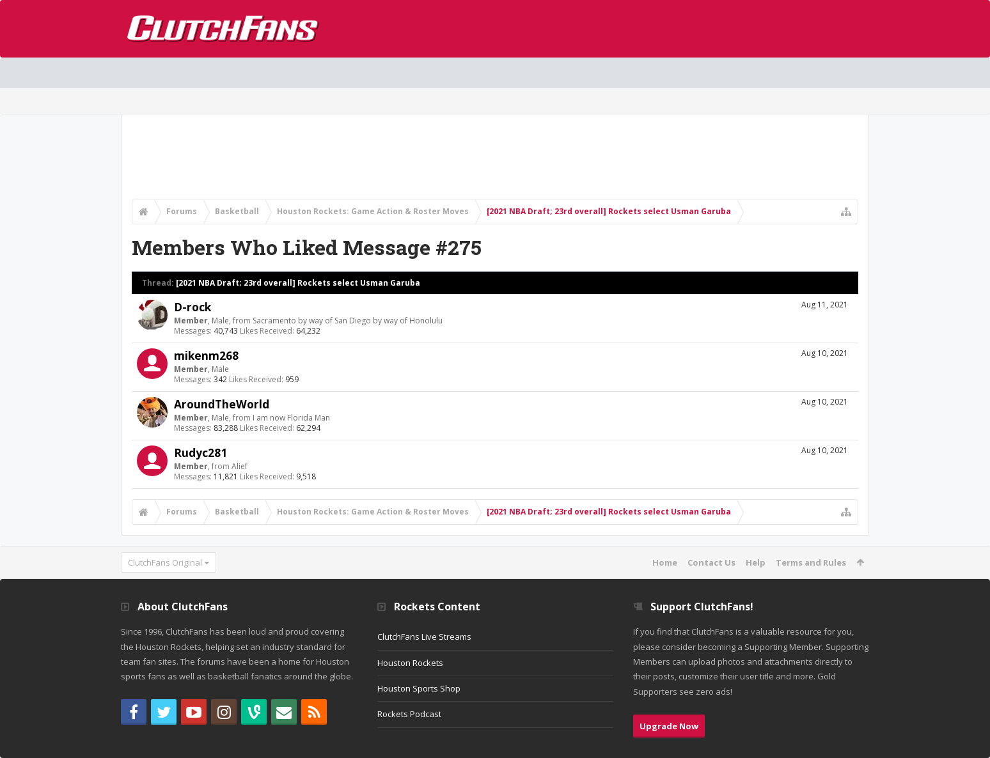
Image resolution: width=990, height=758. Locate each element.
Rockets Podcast (409, 714)
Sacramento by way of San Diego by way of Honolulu (348, 320)
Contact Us (711, 562)
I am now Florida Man (291, 417)
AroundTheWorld (221, 404)
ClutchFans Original (165, 562)
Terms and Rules (811, 562)
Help (756, 562)
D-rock (192, 306)
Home (664, 562)
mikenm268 (206, 355)
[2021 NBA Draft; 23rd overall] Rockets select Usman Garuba (298, 282)
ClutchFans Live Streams (424, 636)
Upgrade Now (669, 726)
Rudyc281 (200, 452)
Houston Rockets (410, 663)
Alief (240, 466)
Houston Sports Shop (418, 688)
